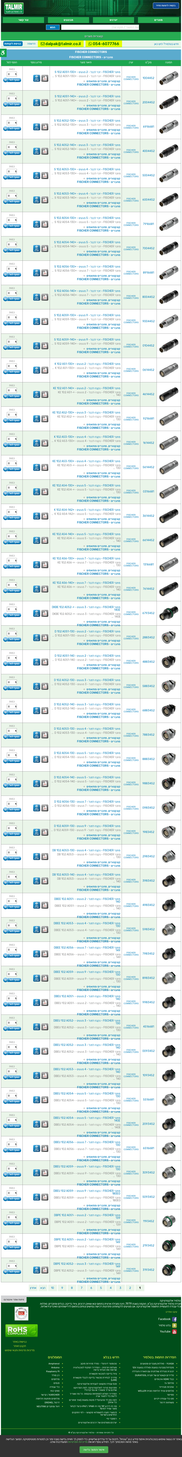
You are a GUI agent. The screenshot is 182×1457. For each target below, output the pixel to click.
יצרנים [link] (113, 20)
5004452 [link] (148, 175)
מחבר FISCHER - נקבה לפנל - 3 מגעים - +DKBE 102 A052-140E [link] (86, 609)
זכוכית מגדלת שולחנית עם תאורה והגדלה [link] (153, 1371)
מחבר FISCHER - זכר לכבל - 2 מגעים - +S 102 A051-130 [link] (87, 72)
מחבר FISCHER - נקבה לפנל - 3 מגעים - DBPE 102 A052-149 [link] (87, 1265)
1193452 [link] (148, 1221)
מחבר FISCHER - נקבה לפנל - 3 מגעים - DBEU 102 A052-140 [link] (87, 1046)
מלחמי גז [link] (169, 1383)
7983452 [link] (148, 953)
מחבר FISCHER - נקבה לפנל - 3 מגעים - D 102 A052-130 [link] (87, 680)
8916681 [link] (148, 272)
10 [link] (52, 1288)
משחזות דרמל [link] (167, 1402)
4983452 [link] (148, 905)
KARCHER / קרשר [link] (50, 1394)
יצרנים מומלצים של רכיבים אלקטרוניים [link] (97, 1422)
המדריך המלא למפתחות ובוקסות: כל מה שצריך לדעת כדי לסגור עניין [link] (93, 1394)
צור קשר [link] (23, 20)
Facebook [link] (167, 1319)
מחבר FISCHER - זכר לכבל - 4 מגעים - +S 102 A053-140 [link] (87, 193)
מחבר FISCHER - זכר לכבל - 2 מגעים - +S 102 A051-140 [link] (87, 96)
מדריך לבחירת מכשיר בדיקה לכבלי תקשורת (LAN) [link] (95, 1378)
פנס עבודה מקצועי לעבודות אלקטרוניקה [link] (97, 1383)
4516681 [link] (148, 1026)
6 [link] (91, 1288)
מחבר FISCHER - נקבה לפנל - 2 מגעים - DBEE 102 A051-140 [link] (87, 900)
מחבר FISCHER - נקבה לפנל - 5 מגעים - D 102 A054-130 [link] (87, 753)
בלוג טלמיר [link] (168, 1325)
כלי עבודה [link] (55, 1387)
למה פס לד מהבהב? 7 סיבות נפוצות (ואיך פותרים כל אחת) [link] (93, 1401)
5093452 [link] (148, 1197)
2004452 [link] (148, 102)
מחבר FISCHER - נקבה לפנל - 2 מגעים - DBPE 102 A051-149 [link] (87, 1241)
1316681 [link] (148, 564)
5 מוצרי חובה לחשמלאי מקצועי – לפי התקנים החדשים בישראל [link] (94, 1413)
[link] (14, 8)
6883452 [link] (148, 710)
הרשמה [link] (31, 43)
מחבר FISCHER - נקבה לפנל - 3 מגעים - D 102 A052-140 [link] (87, 704)
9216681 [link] (148, 418)
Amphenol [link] (54, 1363)
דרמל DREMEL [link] (52, 1402)
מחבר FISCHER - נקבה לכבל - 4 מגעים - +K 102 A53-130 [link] (87, 437)
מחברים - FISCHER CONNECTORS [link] (98, 84)
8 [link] (72, 1288)
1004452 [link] (148, 78)
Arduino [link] (55, 1367)
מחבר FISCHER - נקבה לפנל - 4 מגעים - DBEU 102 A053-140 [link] (87, 1071)
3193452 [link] (148, 1270)
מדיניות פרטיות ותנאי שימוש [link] (20, 1350)
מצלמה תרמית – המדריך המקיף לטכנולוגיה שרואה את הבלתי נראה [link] (95, 1368)
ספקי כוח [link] (55, 1390)
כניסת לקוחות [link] (12, 43)
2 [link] (130, 1288)
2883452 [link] (148, 637)
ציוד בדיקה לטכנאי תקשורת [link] (103, 1373)
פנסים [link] (57, 1383)
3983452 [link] (148, 880)
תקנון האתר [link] (19, 1346)
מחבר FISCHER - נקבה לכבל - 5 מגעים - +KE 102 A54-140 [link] (86, 534)
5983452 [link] (148, 929)
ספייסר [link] (170, 1394)
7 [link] (81, 1288)
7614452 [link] (148, 589)
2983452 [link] (148, 856)
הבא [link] (42, 1288)
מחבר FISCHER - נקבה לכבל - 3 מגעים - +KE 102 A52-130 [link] (86, 412)
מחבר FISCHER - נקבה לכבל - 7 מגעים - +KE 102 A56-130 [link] (86, 558)
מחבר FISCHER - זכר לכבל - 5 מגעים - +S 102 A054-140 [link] (87, 242)
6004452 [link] (148, 199)
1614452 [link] (148, 443)
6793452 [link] (148, 613)
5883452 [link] (148, 686)
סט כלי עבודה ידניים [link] (164, 1398)
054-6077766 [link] (103, 43)
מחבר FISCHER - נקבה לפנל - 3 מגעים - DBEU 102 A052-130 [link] (87, 1022)
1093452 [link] (148, 1075)
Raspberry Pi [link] (53, 1371)
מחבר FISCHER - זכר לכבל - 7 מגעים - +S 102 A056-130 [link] (87, 266)
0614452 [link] (148, 370)
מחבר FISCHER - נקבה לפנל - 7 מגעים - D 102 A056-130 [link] (87, 801)
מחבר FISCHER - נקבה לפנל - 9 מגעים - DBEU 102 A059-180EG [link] (87, 1192)
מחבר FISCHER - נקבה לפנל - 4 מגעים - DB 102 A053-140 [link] (86, 874)
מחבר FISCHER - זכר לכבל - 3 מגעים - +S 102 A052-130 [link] (87, 120)
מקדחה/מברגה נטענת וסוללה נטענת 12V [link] (153, 1367)
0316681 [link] (148, 491)
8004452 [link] (148, 297)
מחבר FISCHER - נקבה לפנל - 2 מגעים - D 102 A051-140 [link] (87, 655)
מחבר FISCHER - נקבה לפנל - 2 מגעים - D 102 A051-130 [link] (87, 631)
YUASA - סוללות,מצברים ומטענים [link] (157, 1363)
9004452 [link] (148, 321)
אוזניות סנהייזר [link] (166, 1387)
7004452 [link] (148, 248)
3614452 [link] (148, 516)
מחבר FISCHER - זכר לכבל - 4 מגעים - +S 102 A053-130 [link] (87, 169)
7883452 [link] (148, 734)
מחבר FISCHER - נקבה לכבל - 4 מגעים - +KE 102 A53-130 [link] (86, 461)
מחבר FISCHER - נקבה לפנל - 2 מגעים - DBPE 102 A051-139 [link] (87, 1217)
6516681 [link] (148, 1148)
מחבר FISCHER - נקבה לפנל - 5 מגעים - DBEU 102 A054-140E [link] (87, 1119)
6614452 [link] (148, 540)
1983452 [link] (148, 832)
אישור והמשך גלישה (93, 1449)
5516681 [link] (148, 1099)
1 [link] (140, 1288)
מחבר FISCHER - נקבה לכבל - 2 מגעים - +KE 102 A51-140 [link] (86, 388)
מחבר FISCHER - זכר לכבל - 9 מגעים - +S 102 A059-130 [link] (87, 315)
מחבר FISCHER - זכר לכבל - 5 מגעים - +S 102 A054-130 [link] (87, 218)
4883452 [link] (148, 662)
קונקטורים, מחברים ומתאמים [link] (103, 81)
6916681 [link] (148, 126)
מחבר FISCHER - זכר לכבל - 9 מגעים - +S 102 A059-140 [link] (87, 339)
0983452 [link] (148, 807)
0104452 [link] (148, 345)
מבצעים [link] (68, 20)
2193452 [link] (148, 1245)
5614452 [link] (148, 467)
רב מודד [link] (56, 1375)
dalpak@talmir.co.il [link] (61, 43)
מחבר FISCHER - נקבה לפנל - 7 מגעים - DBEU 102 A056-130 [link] (87, 1144)
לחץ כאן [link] (166, 44)
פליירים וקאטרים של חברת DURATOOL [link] (154, 1375)
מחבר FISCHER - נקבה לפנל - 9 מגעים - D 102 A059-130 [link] (87, 826)
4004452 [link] (148, 151)
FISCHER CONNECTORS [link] (131, 78)
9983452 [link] (148, 1002)
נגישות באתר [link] (20, 1341)
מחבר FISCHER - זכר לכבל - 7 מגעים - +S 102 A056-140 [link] (87, 291)
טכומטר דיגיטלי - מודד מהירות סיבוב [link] (99, 1363)
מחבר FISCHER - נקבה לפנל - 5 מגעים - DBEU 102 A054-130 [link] (87, 1095)
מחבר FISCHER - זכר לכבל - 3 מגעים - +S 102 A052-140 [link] (87, 145)
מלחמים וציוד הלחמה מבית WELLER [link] (156, 1390)
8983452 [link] (148, 978)
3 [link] (120, 1288)
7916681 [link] (148, 224)
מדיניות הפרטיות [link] (78, 1442)
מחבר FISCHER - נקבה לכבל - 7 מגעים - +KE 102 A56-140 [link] (86, 583)
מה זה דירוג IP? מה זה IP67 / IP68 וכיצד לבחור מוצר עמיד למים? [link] (93, 1407)
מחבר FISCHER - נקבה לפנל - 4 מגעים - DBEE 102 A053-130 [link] (87, 925)
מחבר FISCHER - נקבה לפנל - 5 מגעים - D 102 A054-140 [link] (87, 777)
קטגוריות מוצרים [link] (94, 36)
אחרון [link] (33, 1288)
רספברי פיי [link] (111, 1418)
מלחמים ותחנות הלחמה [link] (48, 1398)
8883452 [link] (148, 759)
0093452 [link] (148, 1051)
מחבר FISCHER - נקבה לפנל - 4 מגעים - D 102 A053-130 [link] (87, 728)
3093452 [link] (148, 1172)
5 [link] (101, 1288)
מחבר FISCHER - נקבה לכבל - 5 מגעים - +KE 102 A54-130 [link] (86, 485)
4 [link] (111, 1288)
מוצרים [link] (158, 20)
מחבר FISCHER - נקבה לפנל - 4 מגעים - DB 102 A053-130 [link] (86, 850)
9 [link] (62, 1288)
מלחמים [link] (55, 1379)
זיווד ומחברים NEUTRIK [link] (48, 1406)
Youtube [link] (168, 1331)
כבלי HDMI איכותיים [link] (164, 1379)
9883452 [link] (148, 783)
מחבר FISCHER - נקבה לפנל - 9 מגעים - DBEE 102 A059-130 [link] (87, 973)
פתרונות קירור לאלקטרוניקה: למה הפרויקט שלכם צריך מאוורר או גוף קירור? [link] (95, 1388)
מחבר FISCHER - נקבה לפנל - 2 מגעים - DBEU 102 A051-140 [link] (87, 998)
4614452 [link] (148, 394)
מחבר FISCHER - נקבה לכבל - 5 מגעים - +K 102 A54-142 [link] (87, 510)
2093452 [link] (148, 1124)
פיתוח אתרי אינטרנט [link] (14, 1299)
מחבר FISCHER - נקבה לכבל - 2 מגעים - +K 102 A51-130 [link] (87, 364)
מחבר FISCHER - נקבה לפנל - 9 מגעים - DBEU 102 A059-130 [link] (87, 1168)
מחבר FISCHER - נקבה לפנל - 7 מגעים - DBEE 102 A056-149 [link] (87, 949)
